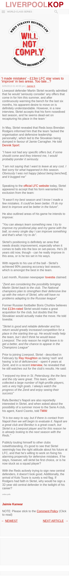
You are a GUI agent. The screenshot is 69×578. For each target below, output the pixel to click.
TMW (43, 410)
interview (36, 365)
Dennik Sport (10, 145)
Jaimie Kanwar (12, 504)
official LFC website (36, 185)
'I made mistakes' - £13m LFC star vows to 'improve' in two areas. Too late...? (32, 80)
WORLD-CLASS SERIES (19, 11)
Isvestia (50, 277)
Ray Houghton (28, 358)
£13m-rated (15, 308)
